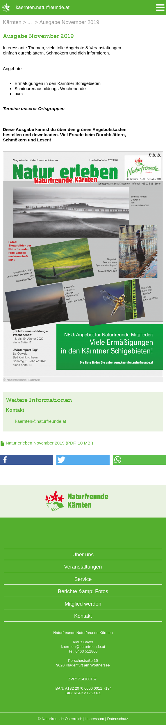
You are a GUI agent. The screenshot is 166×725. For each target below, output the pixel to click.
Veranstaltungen (83, 567)
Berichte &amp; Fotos (83, 591)
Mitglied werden (83, 604)
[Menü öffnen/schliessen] (160, 7)
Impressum (94, 719)
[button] (26, 460)
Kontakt (83, 616)
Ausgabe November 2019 (69, 22)
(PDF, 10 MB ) (49, 442)
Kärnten (12, 22)
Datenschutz (117, 719)
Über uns (83, 555)
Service (83, 579)
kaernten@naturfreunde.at (40, 421)
